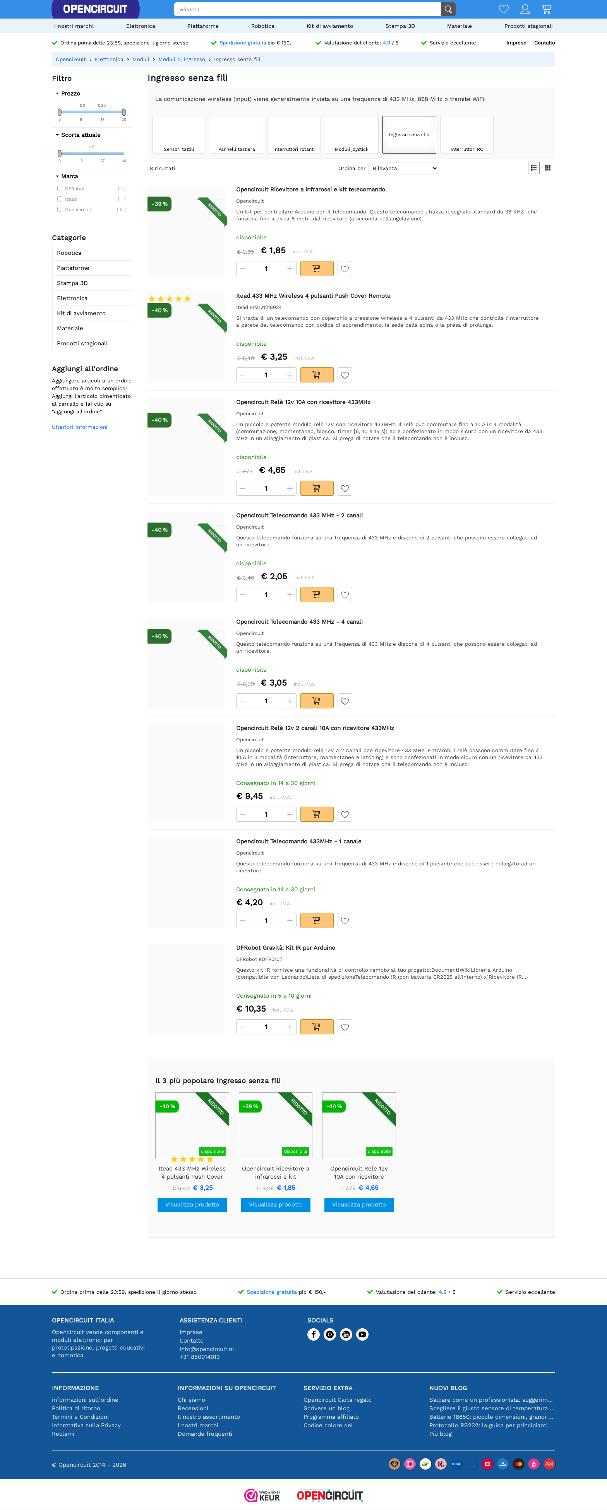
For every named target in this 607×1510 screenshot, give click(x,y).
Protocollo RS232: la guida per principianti (488, 1425)
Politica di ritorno (76, 1408)
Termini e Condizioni (80, 1416)
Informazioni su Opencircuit (227, 1388)
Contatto (544, 43)
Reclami (63, 1433)
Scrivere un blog (327, 1408)
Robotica (262, 26)
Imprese (516, 43)
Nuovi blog (448, 1388)
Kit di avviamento (330, 26)
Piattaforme (203, 26)
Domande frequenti (205, 1433)
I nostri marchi (74, 26)
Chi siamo (191, 1399)
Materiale (459, 26)
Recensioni (193, 1408)
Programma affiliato (331, 1416)
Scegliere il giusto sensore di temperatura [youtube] (492, 1408)
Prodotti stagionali (528, 26)
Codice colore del (328, 1425)
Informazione (75, 1388)
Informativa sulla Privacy (86, 1425)
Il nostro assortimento (209, 1416)
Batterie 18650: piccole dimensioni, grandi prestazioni (492, 1416)
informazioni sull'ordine (85, 1399)
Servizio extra (328, 1388)
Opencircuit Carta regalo (338, 1399)
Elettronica (140, 26)
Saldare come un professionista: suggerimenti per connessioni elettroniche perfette (492, 1399)
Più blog (440, 1433)
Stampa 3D (400, 26)
